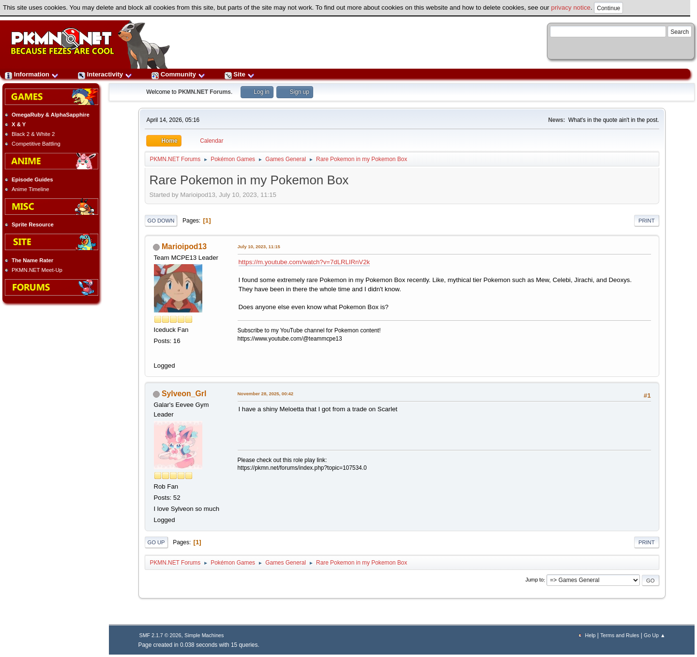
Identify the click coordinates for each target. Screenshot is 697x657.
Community (178, 74)
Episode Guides (32, 179)
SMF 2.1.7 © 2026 (160, 635)
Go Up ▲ (654, 635)
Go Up (156, 542)
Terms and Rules (619, 635)
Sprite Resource (33, 224)
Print (646, 221)
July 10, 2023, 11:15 (259, 246)
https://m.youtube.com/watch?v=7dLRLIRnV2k (304, 262)
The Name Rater (32, 260)
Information (32, 74)
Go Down (161, 221)
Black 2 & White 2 (33, 134)
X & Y (19, 124)
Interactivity (105, 74)
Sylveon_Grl (184, 393)
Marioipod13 (184, 246)
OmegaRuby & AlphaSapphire (51, 115)
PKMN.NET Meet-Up (37, 270)
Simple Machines (204, 635)
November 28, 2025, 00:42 (266, 393)
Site (240, 74)
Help (590, 635)
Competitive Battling (36, 144)
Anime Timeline (30, 189)
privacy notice (571, 7)
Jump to (534, 580)
